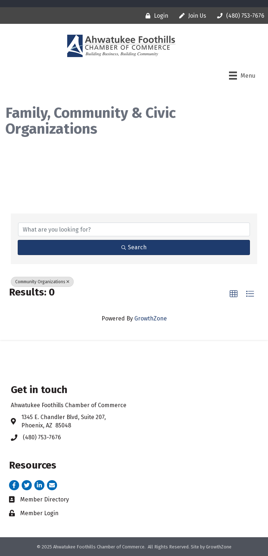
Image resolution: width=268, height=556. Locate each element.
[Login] (155, 16)
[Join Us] (191, 16)
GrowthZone (150, 318)
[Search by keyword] (134, 229)
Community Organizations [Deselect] (42, 281)
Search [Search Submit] (134, 247)
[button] (233, 294)
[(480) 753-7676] (238, 16)
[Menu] (242, 75)
